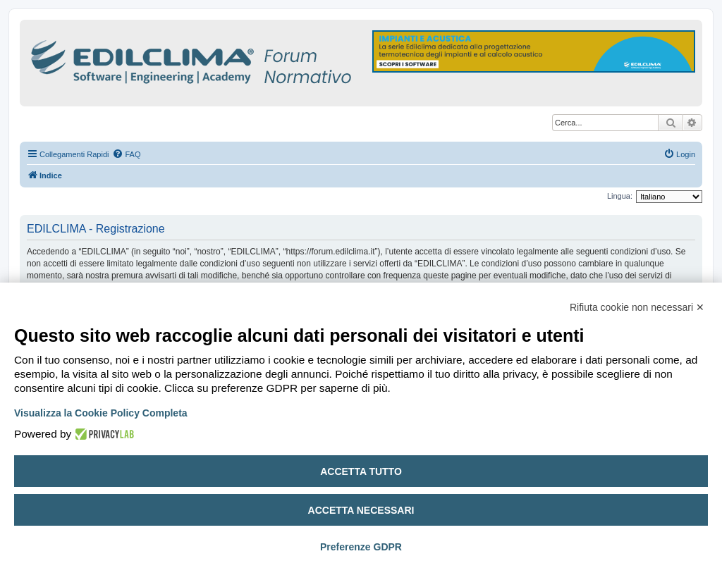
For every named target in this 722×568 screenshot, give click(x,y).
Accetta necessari (361, 510)
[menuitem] (126, 154)
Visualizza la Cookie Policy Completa (101, 413)
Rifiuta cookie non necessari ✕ (637, 307)
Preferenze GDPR (361, 546)
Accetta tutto (361, 471)
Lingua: (619, 196)
